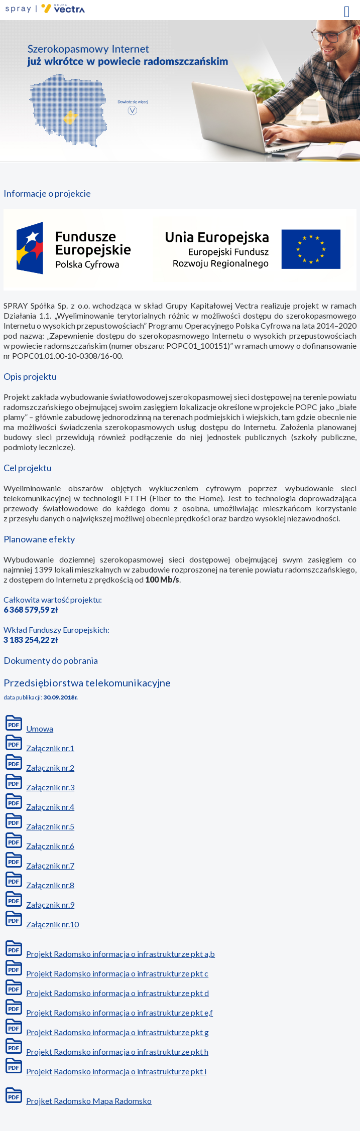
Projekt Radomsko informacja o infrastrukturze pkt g (117, 1032)
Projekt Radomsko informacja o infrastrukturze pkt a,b (120, 953)
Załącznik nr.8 (50, 885)
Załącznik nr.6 (50, 846)
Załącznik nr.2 (50, 767)
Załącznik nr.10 (52, 924)
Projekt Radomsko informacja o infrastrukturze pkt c (117, 973)
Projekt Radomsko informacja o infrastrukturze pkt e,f (119, 1012)
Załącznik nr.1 (50, 748)
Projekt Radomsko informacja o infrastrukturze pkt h (117, 1051)
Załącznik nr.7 (50, 865)
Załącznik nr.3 (50, 787)
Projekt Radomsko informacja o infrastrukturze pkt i (116, 1071)
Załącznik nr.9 (50, 904)
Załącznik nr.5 (50, 826)
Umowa (39, 728)
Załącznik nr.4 (50, 806)
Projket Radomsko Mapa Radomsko (89, 1100)
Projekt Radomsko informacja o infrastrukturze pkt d (117, 993)
